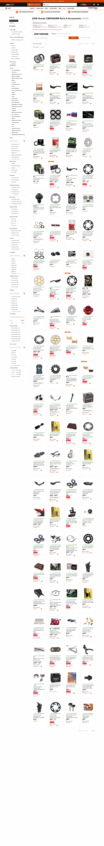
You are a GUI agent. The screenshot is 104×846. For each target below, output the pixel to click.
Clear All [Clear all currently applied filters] (42, 47)
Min (12, 321)
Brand (11, 137)
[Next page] (94, 43)
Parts (46, 8)
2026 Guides (70, 8)
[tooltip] (13, 17)
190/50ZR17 (55, 25)
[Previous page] (77, 43)
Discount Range (13, 326)
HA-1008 (70, 25)
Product (12, 68)
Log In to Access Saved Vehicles (63, 34)
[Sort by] (39, 43)
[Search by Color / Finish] (17, 347)
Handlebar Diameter (14, 185)
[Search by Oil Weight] (17, 255)
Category (12, 290)
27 (92, 43)
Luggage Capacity (14, 276)
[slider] (10, 317)
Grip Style (12, 175)
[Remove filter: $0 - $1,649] (36, 47)
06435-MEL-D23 (59, 27)
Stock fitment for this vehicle (40, 23)
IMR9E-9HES (86, 27)
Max (23, 321)
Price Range (13, 313)
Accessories (53, 8)
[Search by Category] (17, 293)
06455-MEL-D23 (44, 27)
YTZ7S (68, 27)
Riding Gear (39, 8)
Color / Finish (13, 344)
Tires (59, 8)
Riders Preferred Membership (17, 37)
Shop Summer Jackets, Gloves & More (57, 1)
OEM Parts (12, 23)
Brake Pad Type (13, 228)
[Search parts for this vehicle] (51, 38)
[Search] (60, 4)
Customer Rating (14, 368)
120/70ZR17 (40, 25)
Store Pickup (13, 62)
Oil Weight (12, 252)
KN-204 (85, 25)
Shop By (12, 43)
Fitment (12, 29)
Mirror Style (12, 197)
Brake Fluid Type (14, 216)
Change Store (13, 65)
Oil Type (12, 238)
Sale (64, 8)
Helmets (32, 8)
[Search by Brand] (17, 141)
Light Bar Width (13, 207)
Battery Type (13, 161)
